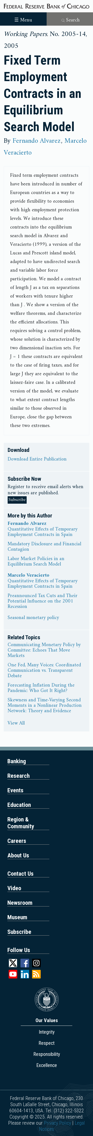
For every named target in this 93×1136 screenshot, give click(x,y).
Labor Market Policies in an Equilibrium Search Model (36, 561)
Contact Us (20, 873)
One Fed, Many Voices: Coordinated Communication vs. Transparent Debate (44, 671)
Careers (16, 840)
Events (15, 790)
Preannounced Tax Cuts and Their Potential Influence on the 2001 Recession (42, 601)
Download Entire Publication (37, 459)
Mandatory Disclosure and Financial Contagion (44, 547)
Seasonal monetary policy (33, 618)
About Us (18, 855)
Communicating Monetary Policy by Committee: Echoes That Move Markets (44, 650)
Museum (17, 917)
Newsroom (20, 902)
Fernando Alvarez (36, 141)
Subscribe (17, 499)
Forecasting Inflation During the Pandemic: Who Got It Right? (41, 688)
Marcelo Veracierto (28, 575)
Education (19, 804)
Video (14, 888)
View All (16, 723)
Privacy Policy (57, 1123)
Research (18, 775)
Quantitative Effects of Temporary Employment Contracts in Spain (42, 532)
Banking (16, 761)
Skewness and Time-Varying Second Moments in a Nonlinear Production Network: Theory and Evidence (45, 706)
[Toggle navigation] (23, 18)
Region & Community (20, 823)
